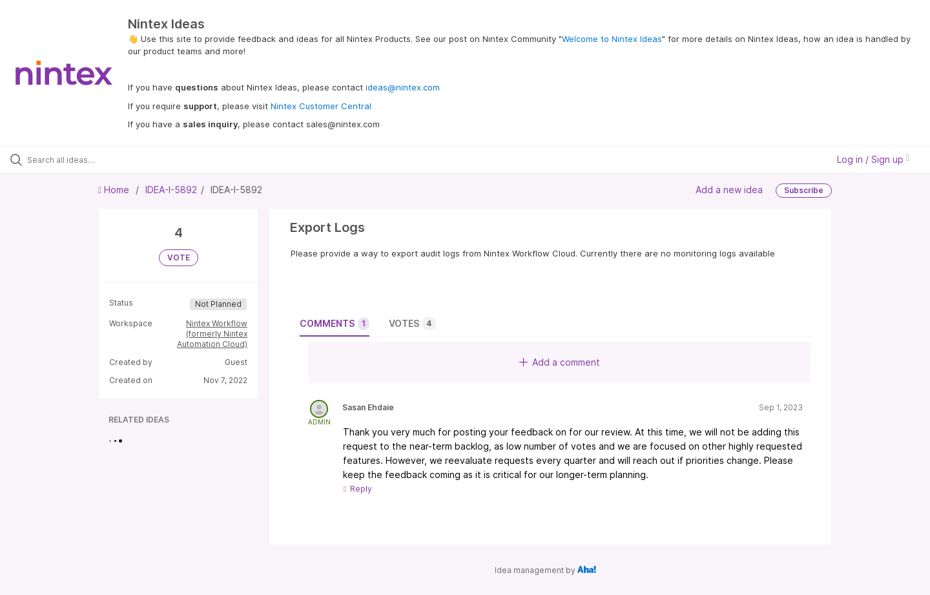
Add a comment (559, 362)
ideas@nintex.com (403, 87)
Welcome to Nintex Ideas (612, 39)
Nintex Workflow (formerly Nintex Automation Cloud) (212, 333)
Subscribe (803, 190)
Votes (412, 323)
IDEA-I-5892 (171, 189)
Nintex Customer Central (321, 106)
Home (115, 189)
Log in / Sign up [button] (873, 159)
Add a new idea (729, 189)
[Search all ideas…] (109, 159)
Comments (334, 323)
